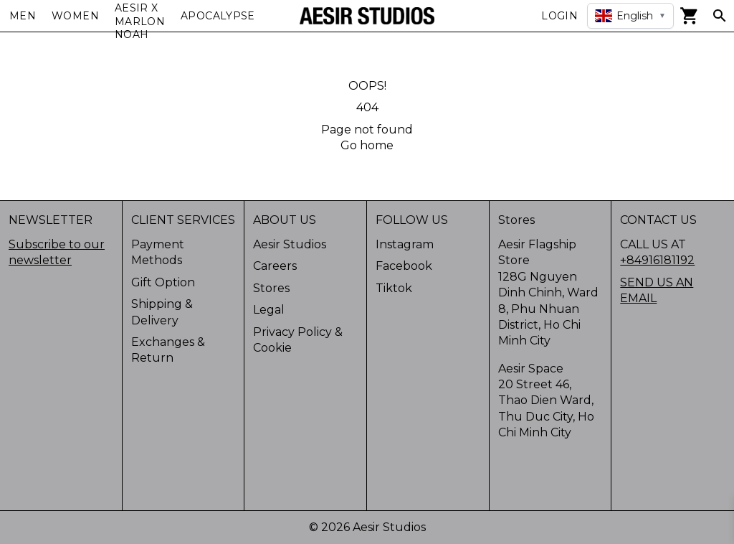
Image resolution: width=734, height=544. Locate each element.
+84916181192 (657, 260)
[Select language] (630, 16)
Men (22, 15)
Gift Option (163, 282)
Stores (271, 288)
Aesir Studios (289, 244)
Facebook (404, 266)
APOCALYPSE (218, 15)
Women (75, 15)
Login (559, 15)
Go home (367, 145)
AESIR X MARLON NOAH (140, 21)
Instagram (405, 244)
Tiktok (394, 288)
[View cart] (689, 16)
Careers (275, 266)
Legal (269, 309)
